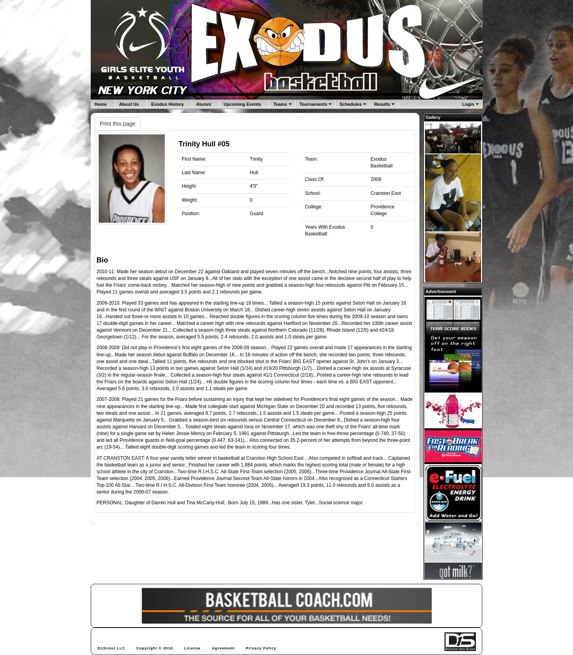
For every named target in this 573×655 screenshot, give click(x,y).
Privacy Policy (261, 648)
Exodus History (167, 104)
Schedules (350, 104)
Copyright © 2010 (154, 648)
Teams (280, 104)
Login (468, 104)
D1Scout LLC (111, 648)
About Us (129, 104)
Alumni (203, 104)
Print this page (118, 124)
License (192, 648)
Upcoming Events (242, 104)
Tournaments (313, 104)
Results (382, 104)
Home (101, 104)
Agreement (223, 648)
